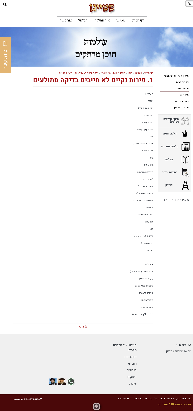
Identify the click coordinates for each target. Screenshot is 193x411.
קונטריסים (130, 357)
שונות (133, 383)
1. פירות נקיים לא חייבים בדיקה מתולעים (93, 80)
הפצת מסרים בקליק (178, 351)
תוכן (130, 73)
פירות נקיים (66, 73)
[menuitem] (138, 20)
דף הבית (138, 20)
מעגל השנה (119, 73)
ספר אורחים (182, 101)
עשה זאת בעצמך (179, 89)
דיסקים (132, 377)
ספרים (132, 350)
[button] (5, 4)
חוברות (132, 363)
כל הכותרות (182, 82)
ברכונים (132, 370)
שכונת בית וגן (181, 107)
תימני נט (184, 95)
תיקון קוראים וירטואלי (176, 76)
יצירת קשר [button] (5, 55)
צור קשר (66, 20)
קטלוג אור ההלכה (125, 345)
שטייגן (121, 20)
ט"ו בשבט (106, 73)
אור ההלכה (102, 20)
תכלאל (83, 20)
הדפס (81, 326)
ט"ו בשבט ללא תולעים (86, 73)
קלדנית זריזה (183, 344)
